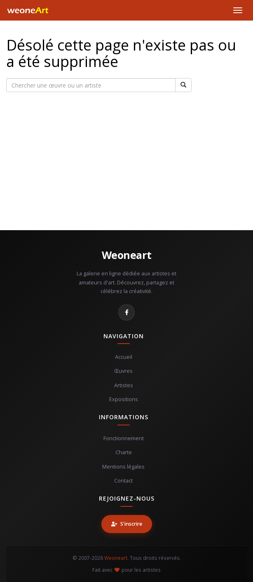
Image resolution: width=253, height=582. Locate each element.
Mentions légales (123, 466)
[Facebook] (126, 312)
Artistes (123, 385)
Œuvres (123, 370)
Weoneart (127, 255)
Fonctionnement (123, 438)
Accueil (123, 356)
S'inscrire (126, 523)
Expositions (123, 399)
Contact (123, 480)
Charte (123, 452)
